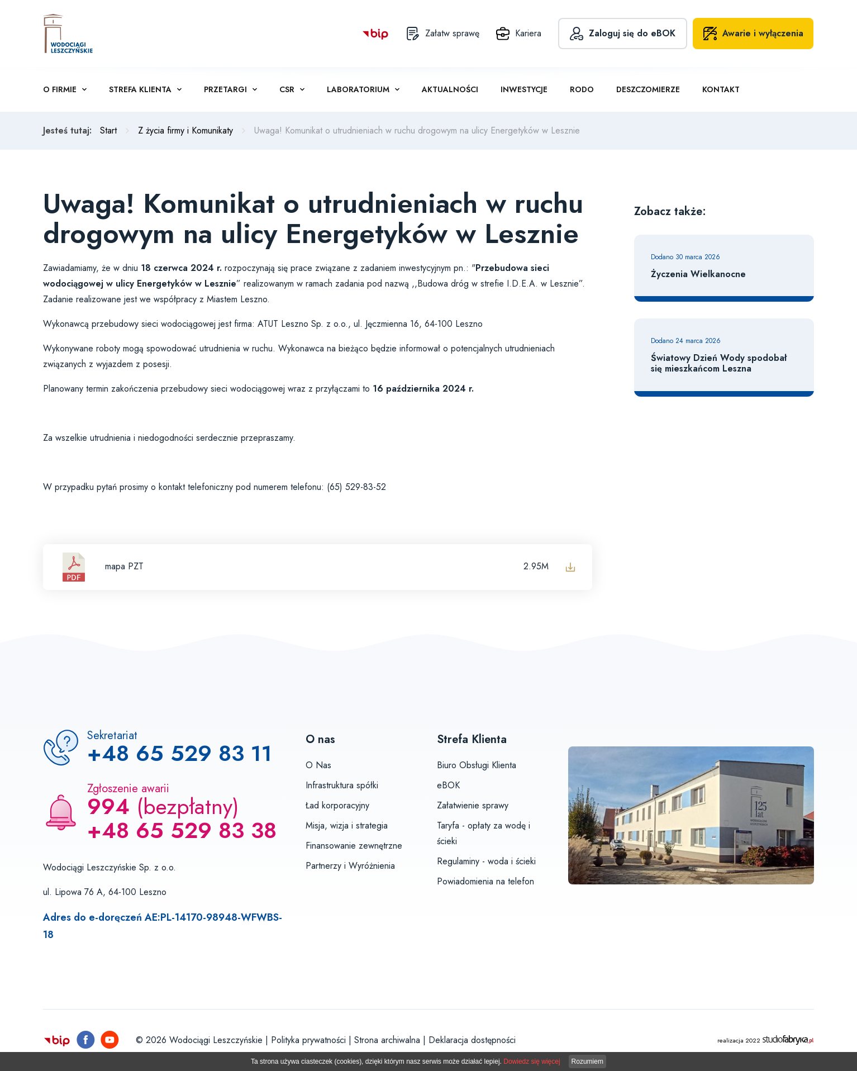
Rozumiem (587, 1061)
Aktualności (450, 89)
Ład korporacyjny (337, 805)
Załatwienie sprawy (472, 805)
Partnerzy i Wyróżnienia (350, 865)
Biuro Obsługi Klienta (476, 765)
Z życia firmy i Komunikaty (185, 130)
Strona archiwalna (387, 1040)
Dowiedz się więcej (531, 1061)
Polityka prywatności (308, 1040)
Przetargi (225, 89)
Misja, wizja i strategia (347, 825)
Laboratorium (358, 89)
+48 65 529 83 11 (179, 753)
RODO (582, 89)
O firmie (60, 89)
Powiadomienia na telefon (485, 881)
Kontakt (721, 89)
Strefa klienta (140, 89)
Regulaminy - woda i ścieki (486, 861)
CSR (286, 89)
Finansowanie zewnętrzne (354, 845)
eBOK (448, 785)
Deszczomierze (648, 89)
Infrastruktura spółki (342, 785)
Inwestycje (524, 89)
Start (108, 130)
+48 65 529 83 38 (182, 830)
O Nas (318, 765)
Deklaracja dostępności (472, 1040)
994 (108, 806)
